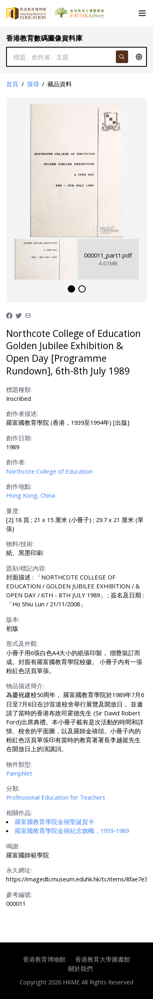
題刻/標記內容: (26, 568)
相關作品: (19, 813)
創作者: (16, 462)
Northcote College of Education (49, 471)
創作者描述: (22, 413)
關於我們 (80, 968)
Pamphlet (19, 773)
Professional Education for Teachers (55, 797)
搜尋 (33, 84)
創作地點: (19, 486)
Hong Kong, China (30, 495)
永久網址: (19, 870)
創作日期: (19, 438)
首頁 (12, 84)
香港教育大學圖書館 (102, 959)
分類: (13, 788)
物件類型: (19, 764)
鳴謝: (13, 846)
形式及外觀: (22, 643)
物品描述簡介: (25, 686)
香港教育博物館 (44, 959)
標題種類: (19, 389)
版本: (13, 619)
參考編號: (19, 894)
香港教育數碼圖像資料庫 (44, 38)
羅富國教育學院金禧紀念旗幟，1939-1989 (72, 830)
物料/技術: (20, 544)
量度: (13, 511)
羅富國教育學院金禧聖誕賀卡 (54, 822)
